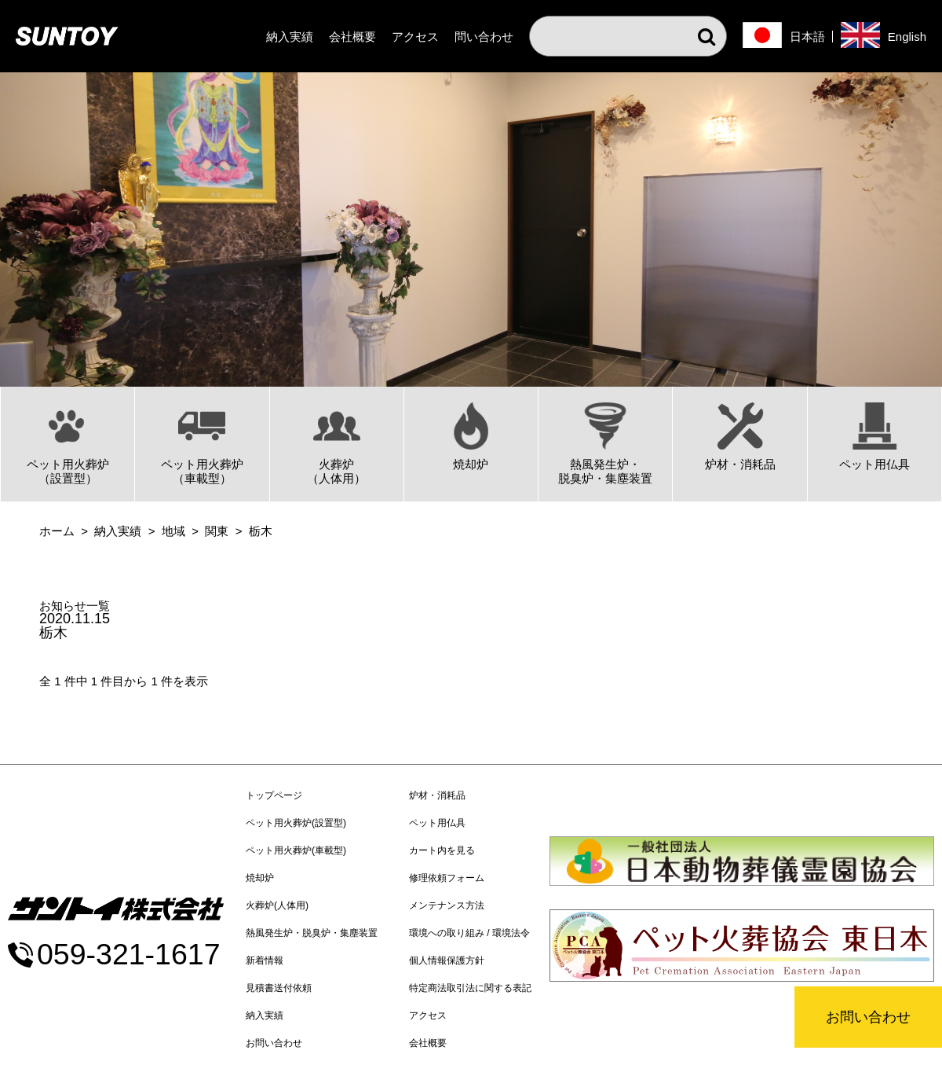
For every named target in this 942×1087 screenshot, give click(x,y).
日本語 (807, 36)
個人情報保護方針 (446, 960)
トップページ (274, 795)
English (907, 36)
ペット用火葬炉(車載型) (296, 850)
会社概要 (352, 36)
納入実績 (289, 36)
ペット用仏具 (437, 822)
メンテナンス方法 (446, 905)
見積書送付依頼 (279, 987)
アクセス (415, 36)
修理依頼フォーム (446, 877)
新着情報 (264, 960)
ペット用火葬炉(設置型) (296, 822)
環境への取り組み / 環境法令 (469, 932)
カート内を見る (442, 850)
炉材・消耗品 (437, 795)
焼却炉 (260, 877)
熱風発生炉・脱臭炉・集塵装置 (312, 932)
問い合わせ (484, 36)
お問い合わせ (868, 1017)
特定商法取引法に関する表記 (470, 987)
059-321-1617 (129, 955)
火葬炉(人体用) (277, 905)
